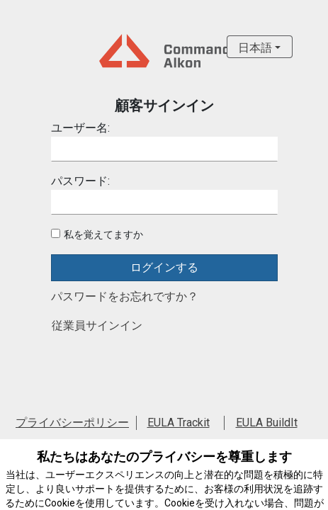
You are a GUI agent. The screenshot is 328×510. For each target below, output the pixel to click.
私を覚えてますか (103, 234)
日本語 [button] (255, 48)
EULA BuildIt (267, 422)
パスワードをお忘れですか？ (124, 296)
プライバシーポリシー (72, 422)
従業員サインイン (97, 325)
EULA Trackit (178, 422)
